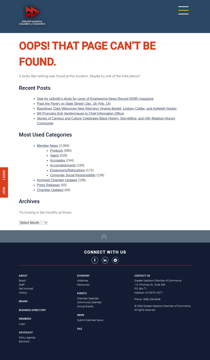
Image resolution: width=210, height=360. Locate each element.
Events (82, 293)
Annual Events (85, 306)
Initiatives (82, 280)
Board (22, 280)
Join (4, 190)
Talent (54, 155)
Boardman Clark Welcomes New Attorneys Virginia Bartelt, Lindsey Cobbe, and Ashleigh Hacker (107, 108)
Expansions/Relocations (67, 170)
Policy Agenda (27, 337)
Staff (21, 284)
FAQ (79, 328)
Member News (47, 145)
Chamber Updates (50, 190)
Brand (23, 301)
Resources (83, 284)
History (23, 292)
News (80, 315)
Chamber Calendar (88, 298)
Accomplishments (63, 165)
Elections (24, 341)
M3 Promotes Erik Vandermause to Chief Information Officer (80, 113)
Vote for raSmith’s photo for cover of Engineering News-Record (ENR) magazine (95, 98)
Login (4, 175)
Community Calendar (89, 302)
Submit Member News (90, 320)
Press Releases (48, 185)
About (23, 275)
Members (25, 318)
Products (56, 150)
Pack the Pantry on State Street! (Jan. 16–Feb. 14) (74, 103)
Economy (83, 275)
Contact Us (142, 275)
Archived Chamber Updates (57, 180)
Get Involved (26, 288)
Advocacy (26, 332)
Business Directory (32, 310)
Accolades (57, 160)
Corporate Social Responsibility (73, 175)
